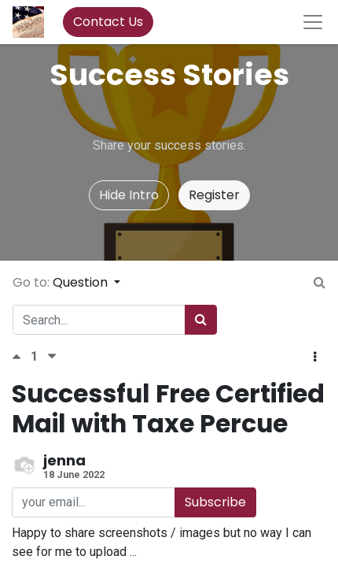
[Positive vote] (21, 356)
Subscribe (215, 502)
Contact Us (108, 22)
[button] (314, 357)
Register (214, 195)
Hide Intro (129, 195)
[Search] (201, 320)
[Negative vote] (52, 356)
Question (82, 282)
